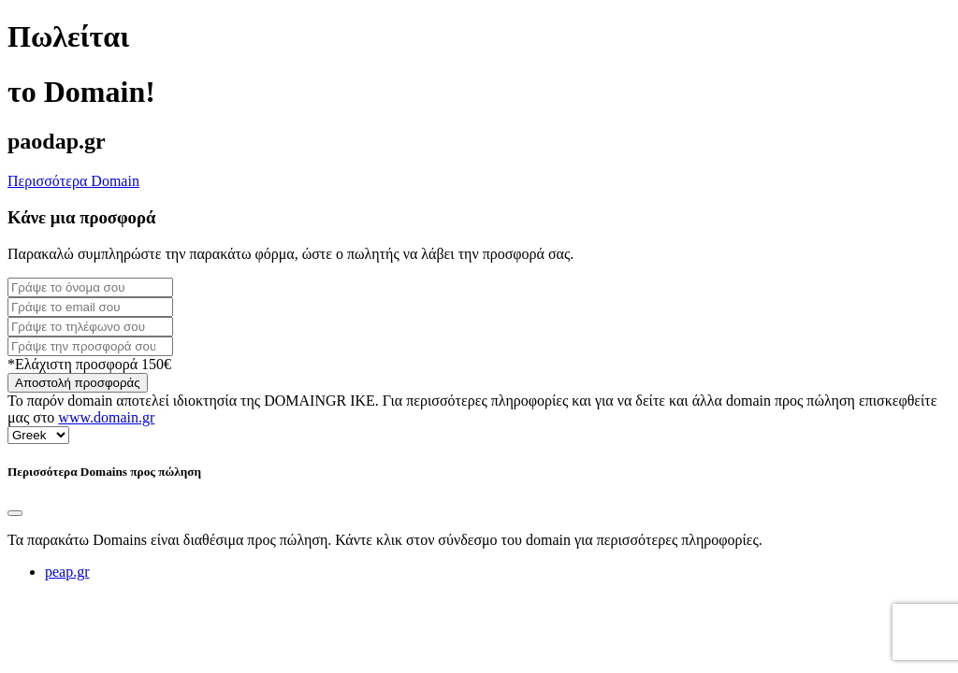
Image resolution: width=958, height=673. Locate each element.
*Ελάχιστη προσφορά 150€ (89, 364)
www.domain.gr (106, 417)
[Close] (14, 513)
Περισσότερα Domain (73, 181)
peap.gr (67, 572)
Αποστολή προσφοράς (77, 383)
